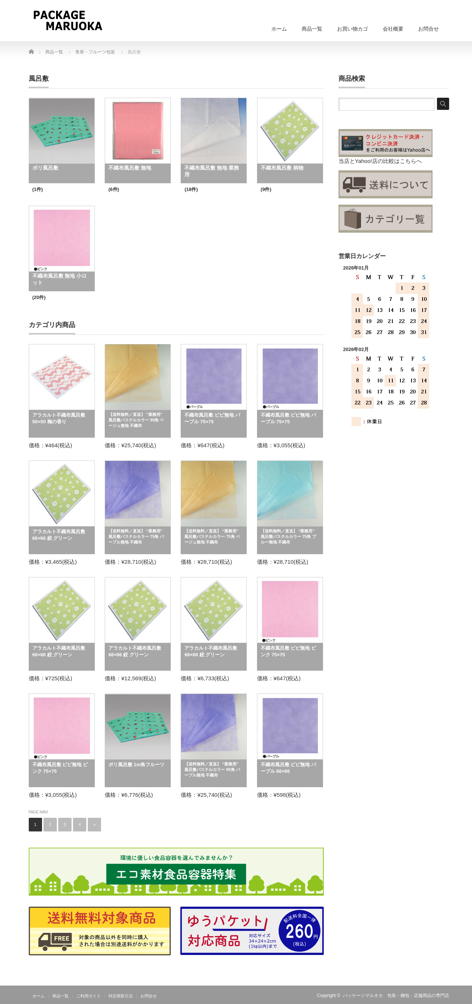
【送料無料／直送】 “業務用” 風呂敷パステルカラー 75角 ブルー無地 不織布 (288, 536)
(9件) (266, 189)
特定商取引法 (120, 996)
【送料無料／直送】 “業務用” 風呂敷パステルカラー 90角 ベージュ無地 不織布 (136, 420)
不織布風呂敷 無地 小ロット (59, 279)
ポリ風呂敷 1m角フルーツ (136, 764)
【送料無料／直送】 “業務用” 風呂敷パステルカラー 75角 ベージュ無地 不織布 (212, 536)
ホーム (279, 29)
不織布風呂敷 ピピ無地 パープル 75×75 (212, 418)
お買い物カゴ (352, 29)
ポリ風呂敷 (45, 168)
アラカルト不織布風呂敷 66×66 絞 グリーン (58, 535)
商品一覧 (312, 29)
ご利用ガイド (88, 996)
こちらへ (411, 161)
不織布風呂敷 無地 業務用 (211, 171)
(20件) (39, 297)
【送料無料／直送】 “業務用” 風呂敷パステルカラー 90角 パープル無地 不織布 (212, 769)
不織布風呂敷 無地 (129, 168)
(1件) (37, 189)
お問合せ (428, 29)
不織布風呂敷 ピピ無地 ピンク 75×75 (288, 651)
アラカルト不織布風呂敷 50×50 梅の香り (58, 418)
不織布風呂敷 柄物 (282, 168)
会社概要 (393, 29)
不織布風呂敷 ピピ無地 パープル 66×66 (288, 768)
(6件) (113, 189)
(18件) (191, 189)
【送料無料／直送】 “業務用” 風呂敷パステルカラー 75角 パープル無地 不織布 (136, 536)
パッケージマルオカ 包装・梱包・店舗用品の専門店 (396, 995)
